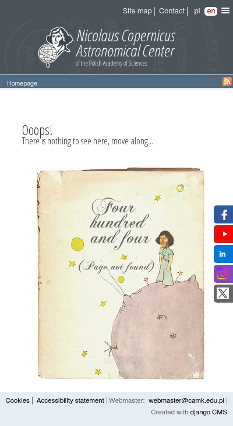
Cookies (17, 400)
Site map (137, 11)
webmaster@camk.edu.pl (186, 400)
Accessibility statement (70, 400)
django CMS (208, 412)
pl (197, 11)
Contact (172, 11)
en (211, 11)
